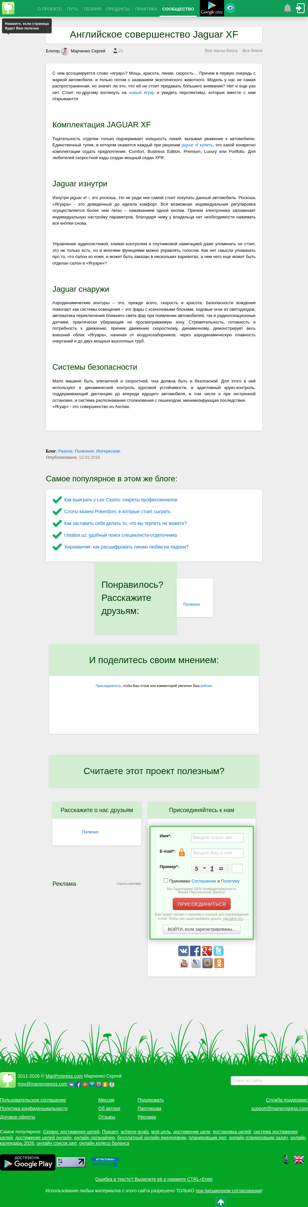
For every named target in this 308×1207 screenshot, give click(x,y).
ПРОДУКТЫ (118, 9)
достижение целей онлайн (43, 1137)
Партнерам (149, 1108)
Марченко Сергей (83, 50)
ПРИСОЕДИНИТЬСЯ (202, 904)
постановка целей (232, 1131)
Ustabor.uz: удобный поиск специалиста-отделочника (120, 535)
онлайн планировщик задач (258, 1137)
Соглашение (204, 881)
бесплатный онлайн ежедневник (151, 1137)
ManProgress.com (64, 1076)
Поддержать (151, 1100)
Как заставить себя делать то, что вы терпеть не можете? (125, 523)
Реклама (147, 1117)
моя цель (161, 1131)
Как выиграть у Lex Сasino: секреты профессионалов (120, 499)
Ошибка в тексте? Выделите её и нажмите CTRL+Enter (154, 1179)
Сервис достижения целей (71, 1131)
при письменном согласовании (228, 1190)
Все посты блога (221, 50)
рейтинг (206, 686)
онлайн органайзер (94, 1137)
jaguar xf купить (197, 144)
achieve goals (135, 1131)
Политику (230, 881)
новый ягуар (142, 92)
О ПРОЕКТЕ (49, 9)
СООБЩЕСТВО (178, 9)
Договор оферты (17, 1117)
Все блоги (252, 50)
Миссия (106, 1100)
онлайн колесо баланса (104, 1143)
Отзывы (106, 1117)
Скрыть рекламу (128, 883)
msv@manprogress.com (42, 1083)
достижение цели (191, 1131)
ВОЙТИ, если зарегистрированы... (202, 929)
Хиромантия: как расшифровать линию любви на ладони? (126, 546)
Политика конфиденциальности (34, 1108)
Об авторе (109, 1108)
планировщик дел (207, 1137)
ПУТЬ (72, 9)
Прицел (110, 1131)
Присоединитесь (108, 686)
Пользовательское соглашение (33, 1100)
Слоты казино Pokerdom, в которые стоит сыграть (117, 511)
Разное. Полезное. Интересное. (89, 451)
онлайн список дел (57, 1143)
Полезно (191, 604)
